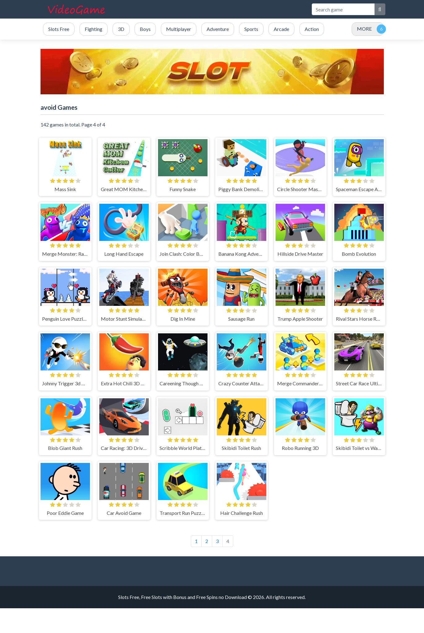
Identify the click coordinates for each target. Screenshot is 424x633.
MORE (364, 29)
